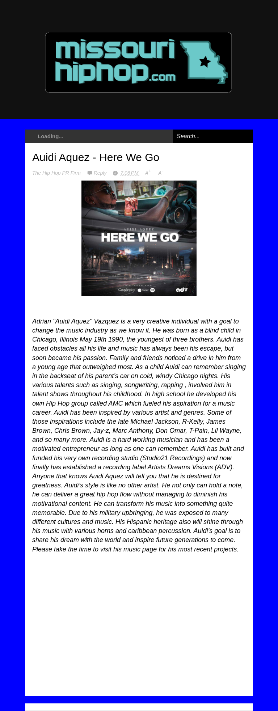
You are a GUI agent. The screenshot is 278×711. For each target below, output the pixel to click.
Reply (101, 173)
